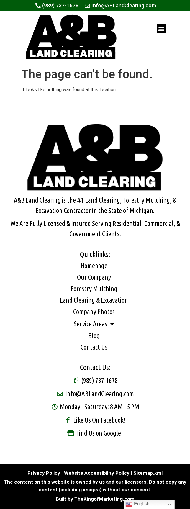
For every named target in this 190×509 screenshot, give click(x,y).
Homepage (94, 265)
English (137, 504)
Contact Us (94, 347)
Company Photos (94, 311)
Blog (94, 335)
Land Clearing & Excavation (94, 300)
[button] (161, 28)
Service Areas (94, 324)
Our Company (94, 277)
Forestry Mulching (94, 288)
